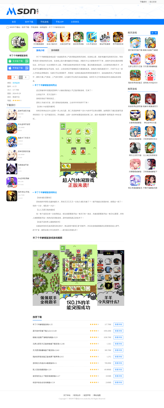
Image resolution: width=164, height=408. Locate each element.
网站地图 (97, 395)
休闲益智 (43, 27)
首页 (14, 22)
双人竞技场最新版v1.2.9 (42, 370)
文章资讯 (75, 22)
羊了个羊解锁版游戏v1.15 (43, 324)
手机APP (60, 22)
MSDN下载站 (15, 27)
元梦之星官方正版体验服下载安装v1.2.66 (49, 344)
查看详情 (118, 324)
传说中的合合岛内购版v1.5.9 (44, 382)
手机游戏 (44, 22)
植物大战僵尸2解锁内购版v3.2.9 (45, 337)
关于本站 (66, 395)
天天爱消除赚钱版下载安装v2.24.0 (46, 350)
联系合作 (77, 395)
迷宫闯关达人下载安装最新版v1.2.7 (46, 376)
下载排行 (143, 2)
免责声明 (87, 395)
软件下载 (29, 22)
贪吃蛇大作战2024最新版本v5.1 (45, 363)
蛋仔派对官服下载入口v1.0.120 (45, 331)
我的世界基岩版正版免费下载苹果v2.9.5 (48, 357)
